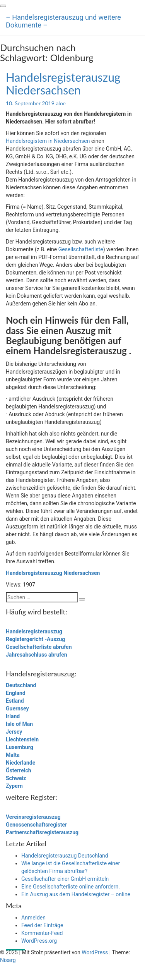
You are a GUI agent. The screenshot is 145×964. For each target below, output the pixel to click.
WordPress (95, 952)
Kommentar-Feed (42, 933)
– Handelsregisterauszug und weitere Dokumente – (63, 20)
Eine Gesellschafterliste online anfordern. (70, 886)
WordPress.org (39, 941)
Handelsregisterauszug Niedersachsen (63, 83)
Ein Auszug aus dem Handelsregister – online (75, 894)
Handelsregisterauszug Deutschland (64, 856)
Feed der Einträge (42, 925)
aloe (61, 103)
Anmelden (33, 917)
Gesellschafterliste (80, 249)
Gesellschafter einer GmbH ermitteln (65, 879)
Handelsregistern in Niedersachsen (48, 141)
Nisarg (8, 960)
